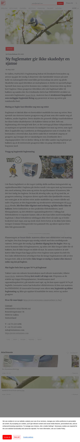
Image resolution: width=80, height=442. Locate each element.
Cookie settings (28, 437)
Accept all (7, 437)
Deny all (16, 437)
